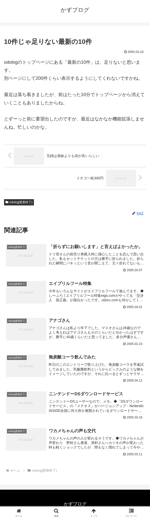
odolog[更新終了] (19, 202)
